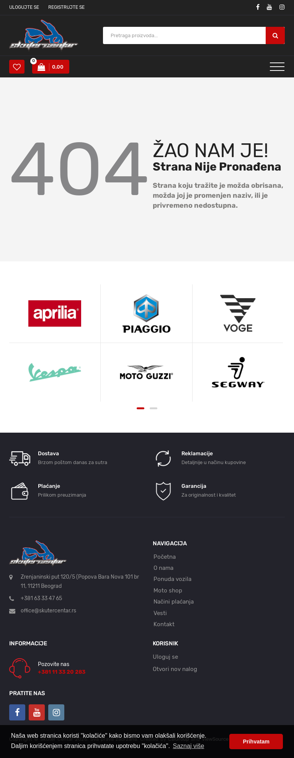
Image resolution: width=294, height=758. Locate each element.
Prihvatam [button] (256, 741)
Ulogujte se (24, 7)
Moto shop (168, 590)
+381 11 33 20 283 (61, 672)
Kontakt (164, 624)
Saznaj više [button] (188, 746)
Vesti (160, 613)
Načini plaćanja (174, 601)
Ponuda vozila (172, 579)
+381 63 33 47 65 (41, 598)
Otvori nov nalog (175, 669)
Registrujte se (66, 7)
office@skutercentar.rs (48, 610)
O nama (163, 567)
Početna (165, 556)
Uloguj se (165, 656)
